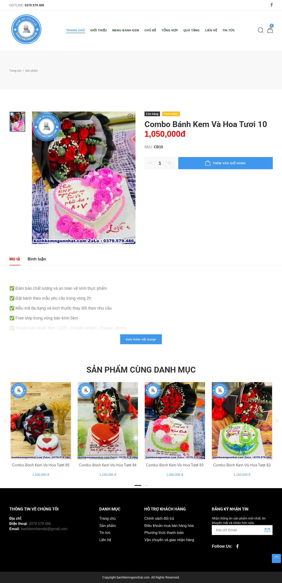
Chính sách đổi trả (159, 518)
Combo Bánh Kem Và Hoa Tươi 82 (242, 465)
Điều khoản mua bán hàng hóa (169, 526)
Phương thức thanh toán (164, 533)
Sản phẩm (107, 526)
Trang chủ (15, 70)
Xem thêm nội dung (141, 339)
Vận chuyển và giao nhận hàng (169, 540)
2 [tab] (146, 485)
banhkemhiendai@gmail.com (44, 529)
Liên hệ (105, 540)
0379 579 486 (34, 5)
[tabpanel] (40, 425)
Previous (5, 420)
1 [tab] (138, 485)
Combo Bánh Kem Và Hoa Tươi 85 (41, 465)
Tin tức (105, 533)
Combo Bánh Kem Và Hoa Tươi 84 (108, 465)
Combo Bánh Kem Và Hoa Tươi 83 (175, 465)
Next (276, 420)
